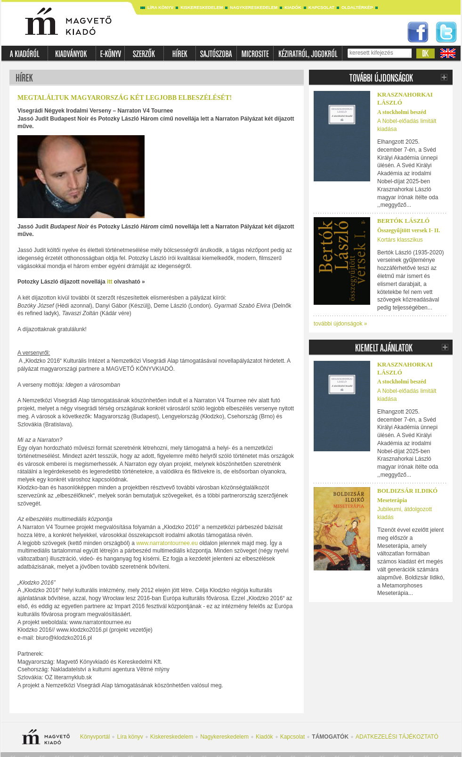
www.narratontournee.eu (166, 543)
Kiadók (292, 7)
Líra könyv (160, 7)
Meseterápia (392, 500)
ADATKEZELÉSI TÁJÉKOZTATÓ (397, 736)
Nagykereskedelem (253, 7)
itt (109, 281)
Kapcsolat (321, 7)
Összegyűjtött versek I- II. (408, 230)
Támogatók (330, 736)
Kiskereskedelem (201, 7)
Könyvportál (95, 736)
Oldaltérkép (357, 7)
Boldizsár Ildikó (407, 490)
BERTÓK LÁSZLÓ (403, 220)
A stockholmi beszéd (401, 112)
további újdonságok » (340, 323)
